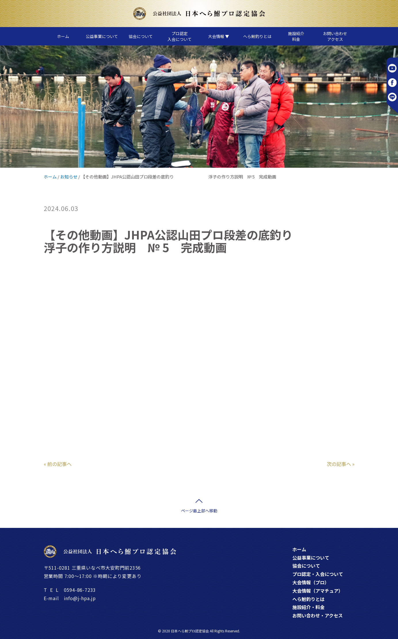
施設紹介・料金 (308, 607)
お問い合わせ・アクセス (317, 615)
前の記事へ (59, 463)
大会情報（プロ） (310, 582)
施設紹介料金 (296, 36)
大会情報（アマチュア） (317, 590)
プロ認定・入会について (317, 573)
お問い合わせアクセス (335, 36)
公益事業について (102, 36)
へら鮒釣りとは (257, 36)
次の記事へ (339, 463)
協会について (141, 36)
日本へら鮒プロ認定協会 (190, 630)
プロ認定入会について (179, 36)
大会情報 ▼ (218, 36)
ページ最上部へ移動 (199, 511)
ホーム (63, 36)
